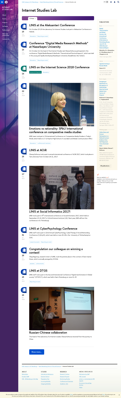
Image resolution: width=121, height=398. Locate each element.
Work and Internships (5, 34)
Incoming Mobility (45, 381)
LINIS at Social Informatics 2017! (49, 211)
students (32, 263)
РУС (105, 2)
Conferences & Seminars (66, 381)
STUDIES (44, 372)
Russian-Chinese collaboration (48, 332)
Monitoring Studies (65, 379)
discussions (33, 36)
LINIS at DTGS (38, 271)
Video (80, 387)
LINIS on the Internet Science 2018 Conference (59, 67)
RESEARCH (63, 372)
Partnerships (25, 374)
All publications (105, 166)
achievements (40, 263)
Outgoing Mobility (46, 384)
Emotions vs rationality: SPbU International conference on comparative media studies (56, 130)
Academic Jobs (64, 384)
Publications (5, 30)
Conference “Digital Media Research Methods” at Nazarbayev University (58, 45)
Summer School (45, 376)
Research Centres (64, 374)
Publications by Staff (84, 374)
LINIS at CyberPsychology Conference (53, 228)
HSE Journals (82, 376)
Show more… (36, 352)
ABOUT (24, 372)
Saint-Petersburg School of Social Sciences (50, 366)
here (71, 394)
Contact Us (5, 39)
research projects (34, 242)
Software (5, 26)
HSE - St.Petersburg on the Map (30, 379)
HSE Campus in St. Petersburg (29, 366)
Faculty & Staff (25, 376)
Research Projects (64, 376)
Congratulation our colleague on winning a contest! (56, 250)
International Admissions (47, 374)
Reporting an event (43, 36)
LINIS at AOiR (38, 150)
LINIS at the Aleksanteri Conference (52, 25)
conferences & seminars (44, 143)
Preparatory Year (45, 379)
